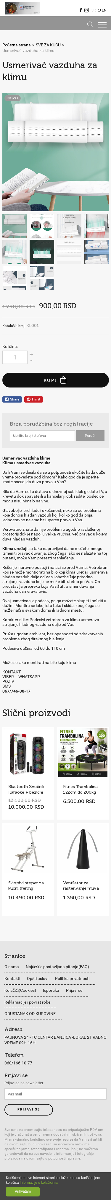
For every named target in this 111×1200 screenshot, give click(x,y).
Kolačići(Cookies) (20, 990)
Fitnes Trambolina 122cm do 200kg (80, 789)
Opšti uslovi (37, 978)
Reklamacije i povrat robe (27, 1002)
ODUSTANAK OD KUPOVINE (30, 1013)
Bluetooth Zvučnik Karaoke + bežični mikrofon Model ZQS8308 (26, 789)
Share (12, 399)
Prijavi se (74, 990)
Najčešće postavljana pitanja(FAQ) (57, 966)
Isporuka (51, 990)
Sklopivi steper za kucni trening (26, 885)
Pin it (33, 399)
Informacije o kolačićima (39, 1183)
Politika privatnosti (72, 978)
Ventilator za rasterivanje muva (81, 885)
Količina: (10, 346)
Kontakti (12, 978)
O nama (11, 966)
